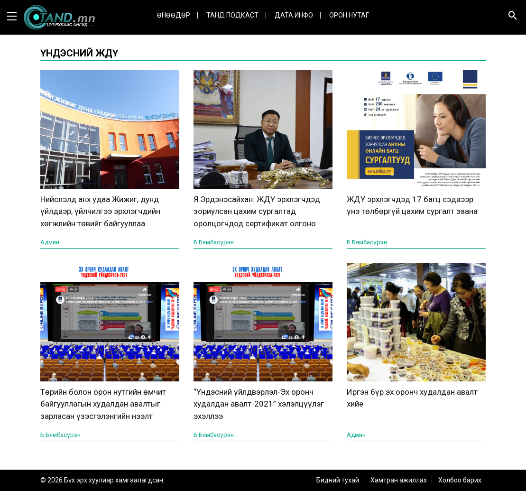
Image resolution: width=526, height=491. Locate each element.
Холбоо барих (459, 480)
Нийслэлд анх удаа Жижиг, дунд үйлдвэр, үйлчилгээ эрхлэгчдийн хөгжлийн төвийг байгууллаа (100, 211)
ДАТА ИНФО (294, 15)
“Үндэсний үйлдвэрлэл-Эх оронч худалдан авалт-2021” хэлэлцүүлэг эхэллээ (259, 404)
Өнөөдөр (173, 15)
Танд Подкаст (232, 15)
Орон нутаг (349, 15)
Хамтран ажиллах (398, 480)
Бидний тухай (337, 480)
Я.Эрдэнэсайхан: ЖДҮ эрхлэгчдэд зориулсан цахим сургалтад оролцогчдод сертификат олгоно (257, 211)
